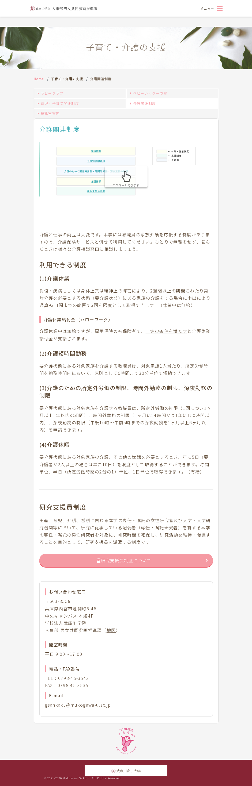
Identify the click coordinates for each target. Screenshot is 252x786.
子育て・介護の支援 (67, 78)
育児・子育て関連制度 (60, 103)
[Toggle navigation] (211, 8)
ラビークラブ (52, 93)
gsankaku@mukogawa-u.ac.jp (78, 705)
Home (39, 78)
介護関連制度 (144, 103)
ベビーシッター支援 (150, 93)
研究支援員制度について (124, 560)
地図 (111, 630)
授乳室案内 (50, 113)
